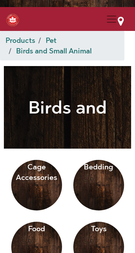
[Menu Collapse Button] (111, 19)
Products (20, 40)
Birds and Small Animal (54, 51)
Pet (51, 40)
